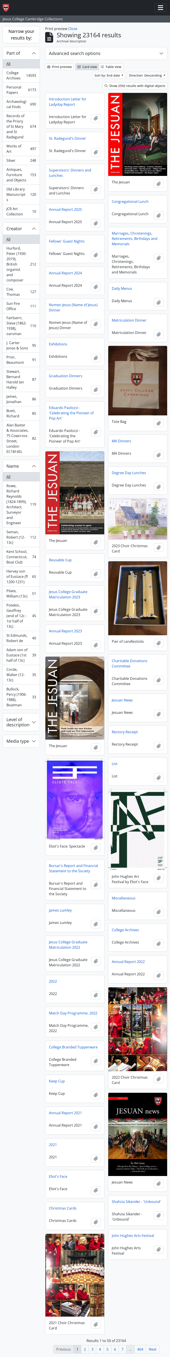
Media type (17, 741)
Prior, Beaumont (21, 360)
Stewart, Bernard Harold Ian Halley (21, 379)
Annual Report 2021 (65, 1112)
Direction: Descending (146, 75)
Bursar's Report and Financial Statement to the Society (73, 868)
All (8, 63)
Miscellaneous (123, 898)
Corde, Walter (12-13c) (21, 674)
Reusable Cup (60, 560)
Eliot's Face (58, 1176)
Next (152, 1349)
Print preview (59, 67)
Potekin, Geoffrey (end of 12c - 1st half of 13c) (21, 616)
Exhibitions (58, 344)
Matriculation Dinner (129, 320)
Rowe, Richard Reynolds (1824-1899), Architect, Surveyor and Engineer (21, 504)
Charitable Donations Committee (129, 663)
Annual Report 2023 (65, 631)
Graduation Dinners (65, 375)
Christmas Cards (63, 1208)
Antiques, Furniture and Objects (21, 175)
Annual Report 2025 (65, 209)
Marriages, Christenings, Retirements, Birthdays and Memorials (134, 238)
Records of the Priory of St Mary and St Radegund (21, 126)
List (115, 763)
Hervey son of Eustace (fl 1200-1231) (21, 576)
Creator (14, 229)
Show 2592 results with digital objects (134, 86)
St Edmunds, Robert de (21, 638)
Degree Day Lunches (129, 472)
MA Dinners (121, 441)
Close (72, 28)
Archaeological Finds (21, 104)
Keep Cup (57, 1081)
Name (12, 466)
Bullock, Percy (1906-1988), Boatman (21, 697)
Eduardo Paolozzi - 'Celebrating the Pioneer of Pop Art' (71, 413)
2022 (53, 981)
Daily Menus (122, 288)
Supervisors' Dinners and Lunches (70, 173)
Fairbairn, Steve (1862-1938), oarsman (21, 325)
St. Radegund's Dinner (67, 138)
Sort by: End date (108, 75)
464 (140, 1349)
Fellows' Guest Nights (67, 241)
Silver (21, 161)
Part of (13, 53)
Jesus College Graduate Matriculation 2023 (68, 594)
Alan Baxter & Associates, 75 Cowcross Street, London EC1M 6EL (21, 438)
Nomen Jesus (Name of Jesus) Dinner (73, 307)
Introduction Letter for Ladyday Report (68, 102)
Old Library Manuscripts (21, 194)
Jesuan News (122, 700)
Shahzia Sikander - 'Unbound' (136, 1201)
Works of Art (21, 149)
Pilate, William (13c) (21, 593)
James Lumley (60, 910)
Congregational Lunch (130, 201)
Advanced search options (74, 53)
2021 (53, 1144)
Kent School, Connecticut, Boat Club (21, 557)
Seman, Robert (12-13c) (21, 537)
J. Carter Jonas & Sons (21, 345)
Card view (87, 67)
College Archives (21, 75)
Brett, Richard (21, 413)
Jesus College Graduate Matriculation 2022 (68, 945)
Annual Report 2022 (128, 961)
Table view (111, 67)
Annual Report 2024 (65, 273)
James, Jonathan (21, 399)
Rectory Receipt (125, 731)
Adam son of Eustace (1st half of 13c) (21, 655)
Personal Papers (21, 90)
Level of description (17, 722)
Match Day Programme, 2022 (73, 1013)
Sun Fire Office (21, 306)
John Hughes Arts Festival (133, 1235)
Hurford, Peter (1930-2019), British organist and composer (21, 264)
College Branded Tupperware (73, 1047)
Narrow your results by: (21, 34)
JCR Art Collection (21, 211)
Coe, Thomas (21, 292)
